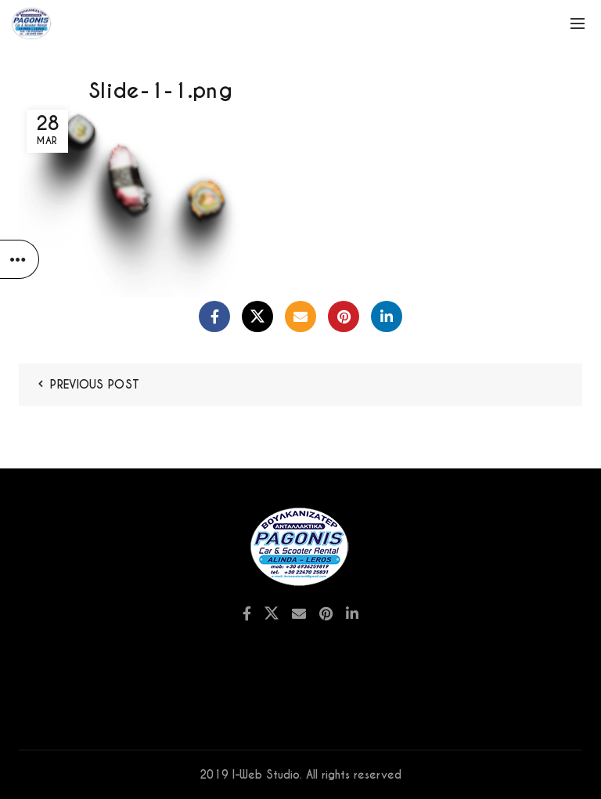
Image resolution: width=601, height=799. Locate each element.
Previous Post (94, 385)
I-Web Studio (266, 775)
